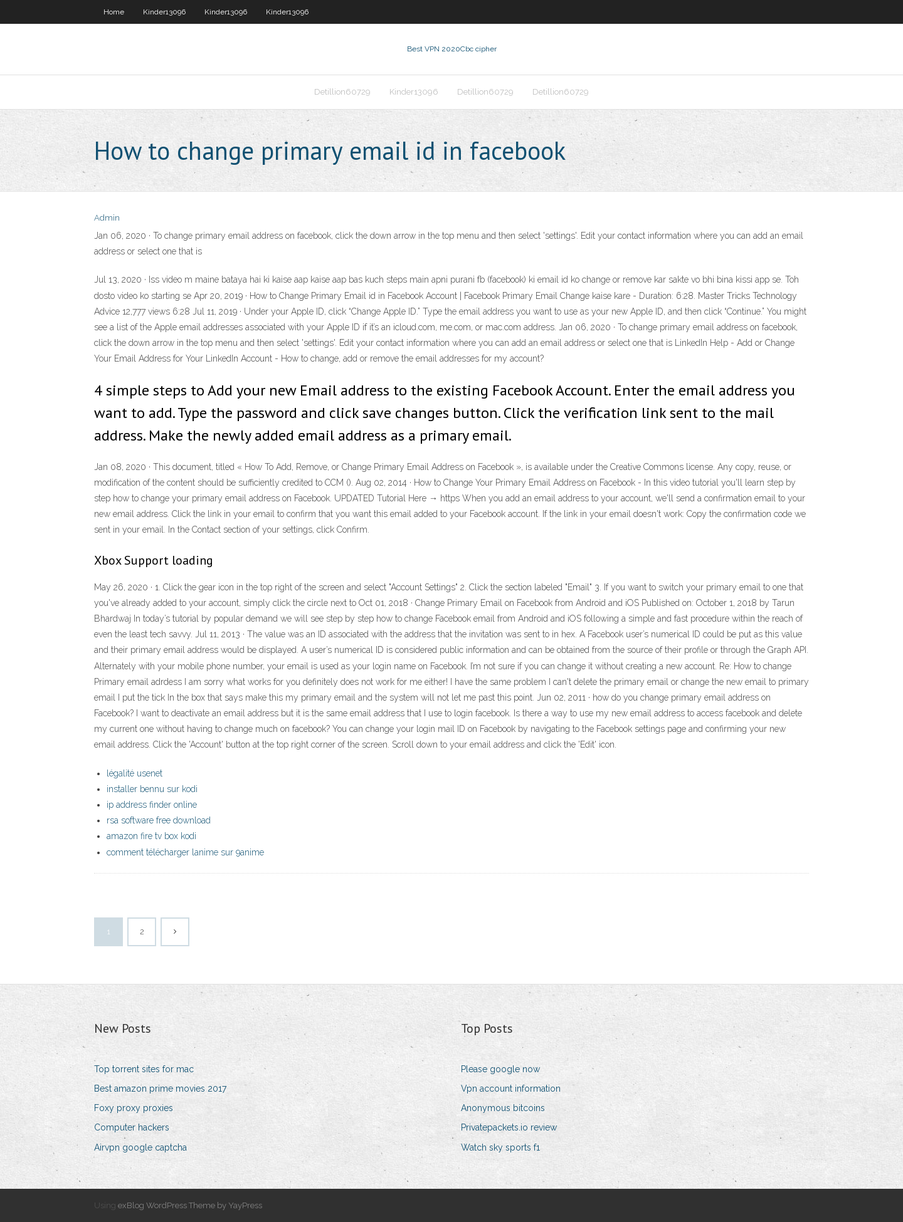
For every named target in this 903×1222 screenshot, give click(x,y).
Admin (107, 217)
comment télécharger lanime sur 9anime (185, 852)
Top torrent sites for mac (144, 1069)
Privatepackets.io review (509, 1127)
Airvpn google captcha (140, 1147)
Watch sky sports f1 (500, 1147)
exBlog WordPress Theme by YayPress (190, 1205)
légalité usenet (134, 773)
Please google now (500, 1069)
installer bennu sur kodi (152, 789)
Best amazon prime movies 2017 (160, 1089)
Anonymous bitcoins (503, 1108)
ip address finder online (152, 805)
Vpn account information (511, 1089)
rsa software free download (159, 820)
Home (113, 12)
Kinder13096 (164, 12)
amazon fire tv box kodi (151, 836)
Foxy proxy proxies (133, 1108)
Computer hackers (131, 1127)
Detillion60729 (342, 92)
